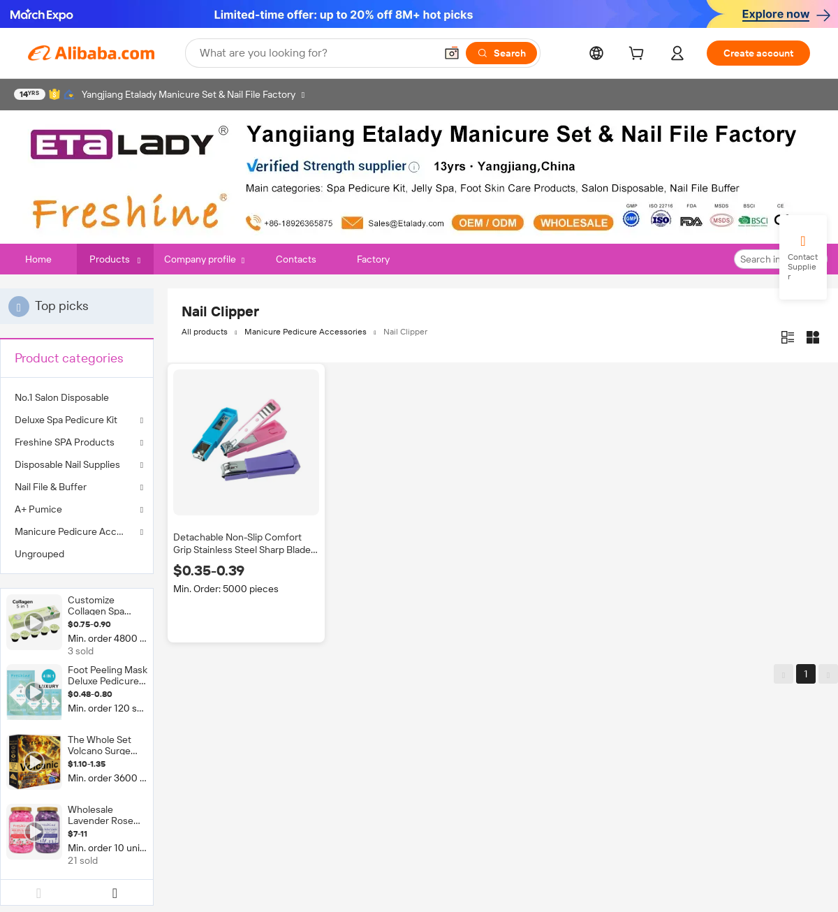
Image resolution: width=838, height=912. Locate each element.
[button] (451, 53)
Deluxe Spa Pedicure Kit (66, 419)
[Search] (501, 53)
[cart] (638, 55)
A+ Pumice (38, 509)
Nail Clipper (405, 332)
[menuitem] (77, 397)
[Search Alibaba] (316, 53)
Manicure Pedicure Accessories (77, 531)
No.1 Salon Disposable (62, 397)
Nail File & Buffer (51, 486)
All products (205, 332)
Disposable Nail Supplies (67, 464)
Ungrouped (39, 553)
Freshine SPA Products (65, 442)
